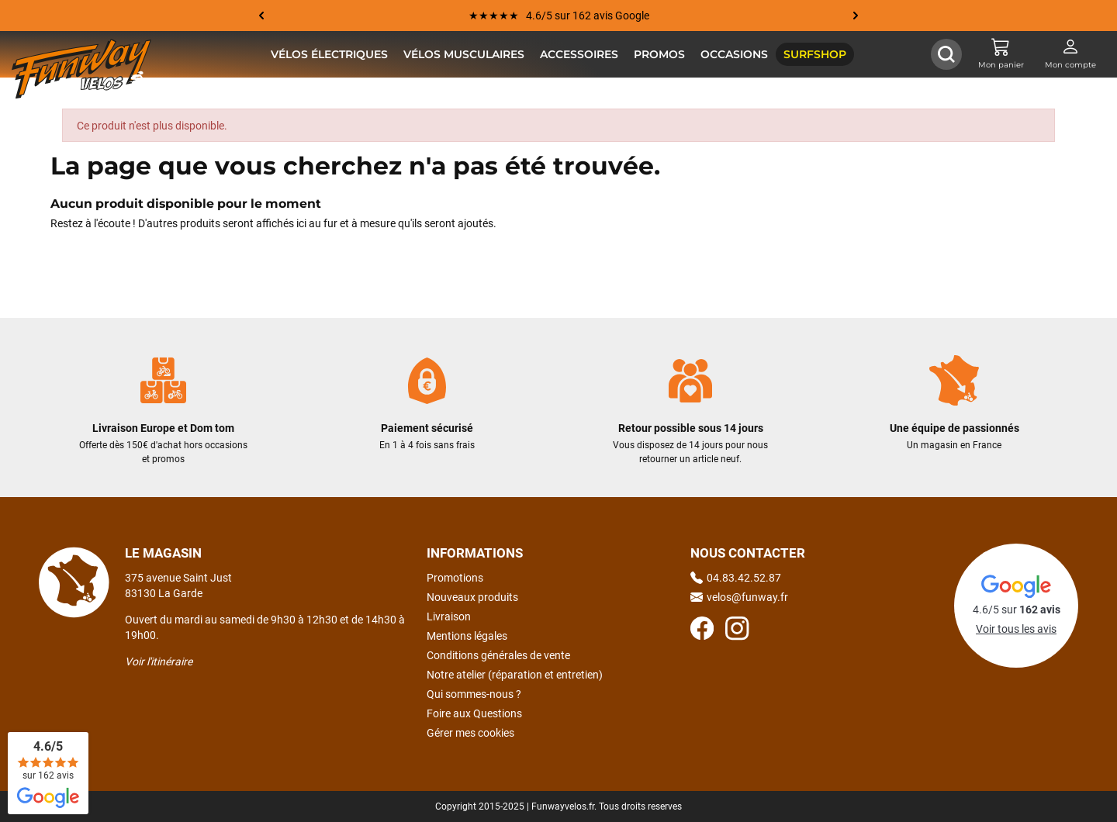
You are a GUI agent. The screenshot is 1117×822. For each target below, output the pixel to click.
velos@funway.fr (739, 597)
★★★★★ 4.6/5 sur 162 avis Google (559, 15)
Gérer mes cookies (470, 733)
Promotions (455, 578)
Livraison (449, 616)
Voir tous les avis (1016, 629)
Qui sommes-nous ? (474, 694)
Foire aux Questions (474, 713)
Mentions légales (467, 636)
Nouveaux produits (472, 597)
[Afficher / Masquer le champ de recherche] (946, 54)
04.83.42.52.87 (735, 578)
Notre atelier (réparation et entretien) (515, 674)
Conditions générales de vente (498, 655)
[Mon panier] (1001, 54)
